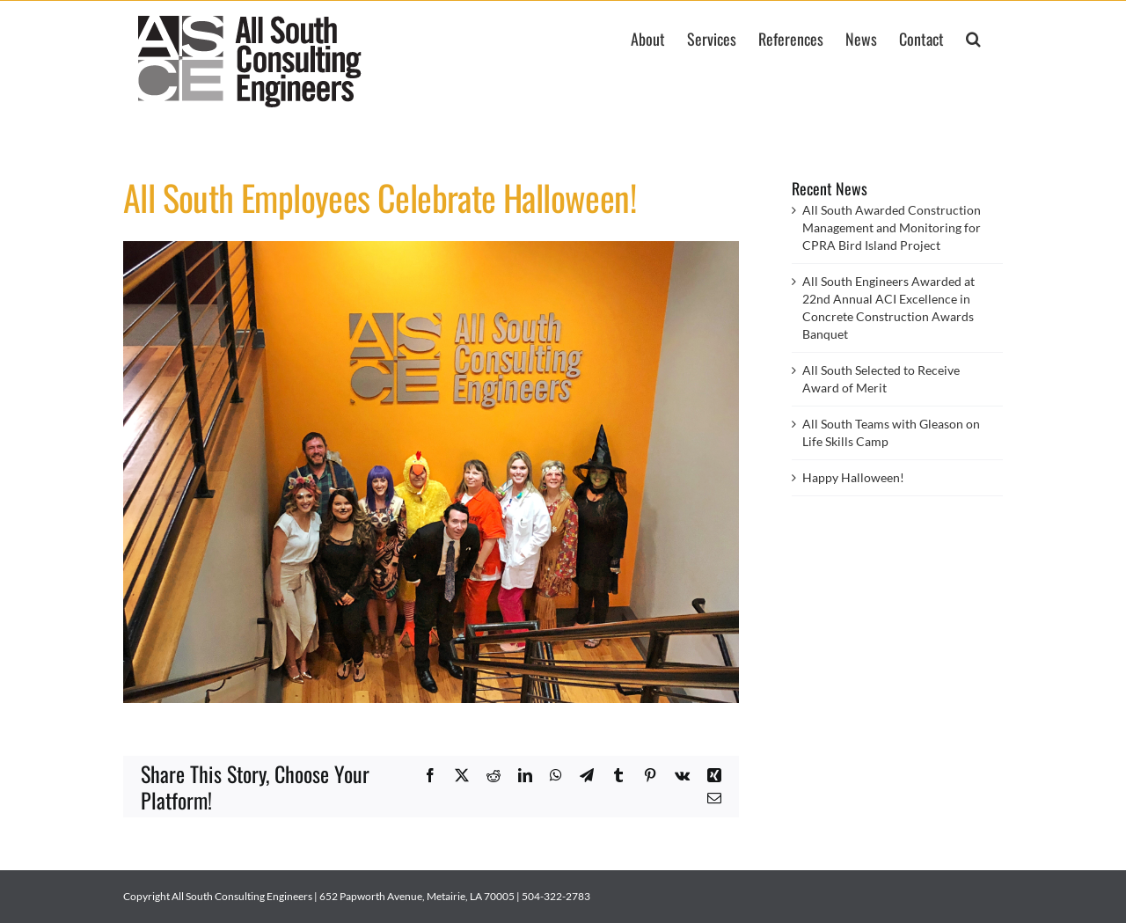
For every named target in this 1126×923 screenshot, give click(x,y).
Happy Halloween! (853, 477)
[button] (973, 37)
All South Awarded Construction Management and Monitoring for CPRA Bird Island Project (891, 227)
